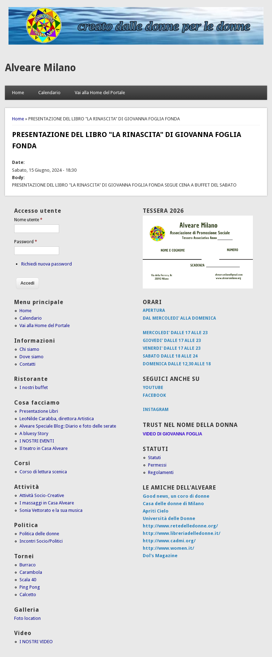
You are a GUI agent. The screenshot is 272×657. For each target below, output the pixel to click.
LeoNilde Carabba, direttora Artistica (56, 418)
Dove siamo (31, 356)
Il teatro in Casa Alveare (43, 448)
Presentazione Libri (38, 411)
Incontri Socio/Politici (41, 541)
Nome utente (28, 219)
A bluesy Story (33, 433)
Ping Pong (29, 587)
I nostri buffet (33, 387)
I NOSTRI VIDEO (36, 641)
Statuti (154, 457)
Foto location (27, 618)
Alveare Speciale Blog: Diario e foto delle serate (67, 426)
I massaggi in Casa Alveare (46, 502)
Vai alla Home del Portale (100, 92)
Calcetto (27, 594)
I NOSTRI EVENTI (36, 441)
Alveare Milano (40, 68)
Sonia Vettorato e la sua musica (51, 510)
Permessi (157, 465)
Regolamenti (161, 472)
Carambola (30, 572)
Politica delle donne (39, 533)
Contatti (27, 364)
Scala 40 (27, 579)
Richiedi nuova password (46, 264)
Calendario (49, 92)
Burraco (27, 564)
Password (25, 241)
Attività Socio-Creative (41, 495)
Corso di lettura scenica (43, 471)
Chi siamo (29, 349)
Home (18, 92)
